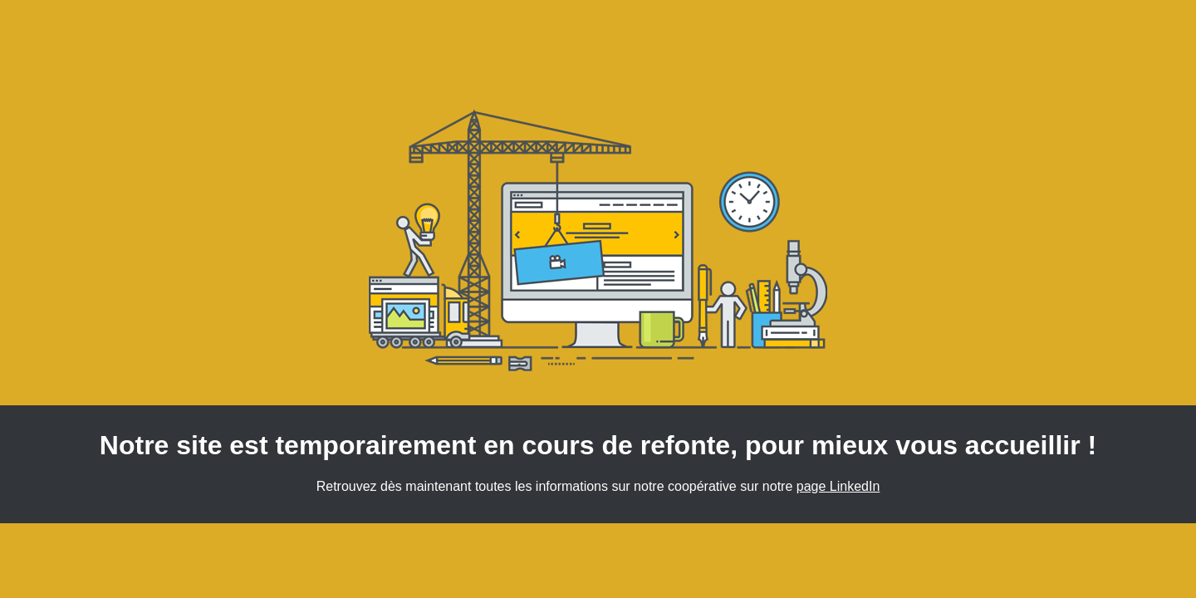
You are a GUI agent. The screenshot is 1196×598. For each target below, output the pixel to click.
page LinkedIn (838, 486)
